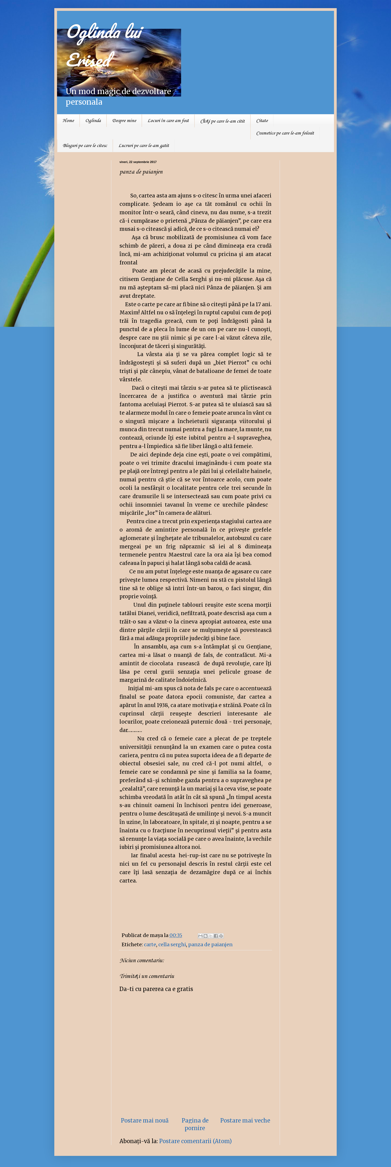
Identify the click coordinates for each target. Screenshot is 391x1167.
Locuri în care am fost (168, 121)
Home (68, 121)
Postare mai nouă (145, 1120)
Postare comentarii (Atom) (195, 1141)
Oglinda (93, 121)
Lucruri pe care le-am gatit (143, 146)
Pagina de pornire (195, 1124)
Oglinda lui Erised (102, 45)
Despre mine (124, 121)
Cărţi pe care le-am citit (222, 121)
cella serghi (172, 944)
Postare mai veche (245, 1120)
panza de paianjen (210, 944)
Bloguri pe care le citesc (85, 146)
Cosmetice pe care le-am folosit (285, 133)
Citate (262, 121)
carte (150, 944)
